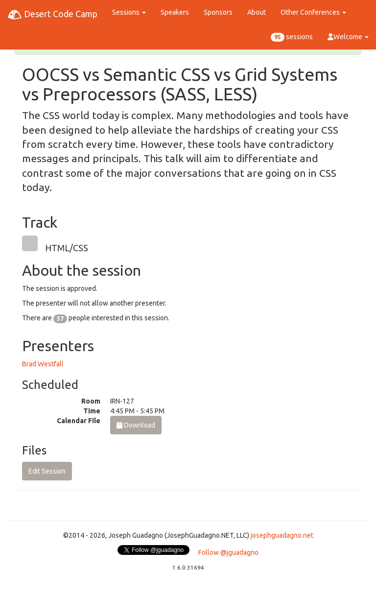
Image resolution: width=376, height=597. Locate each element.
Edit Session (47, 471)
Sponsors (218, 12)
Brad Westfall (43, 364)
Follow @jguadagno (228, 552)
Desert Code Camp (52, 14)
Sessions (129, 12)
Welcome (348, 37)
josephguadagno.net (282, 535)
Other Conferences (313, 12)
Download (136, 425)
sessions (292, 37)
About (256, 12)
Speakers (175, 12)
